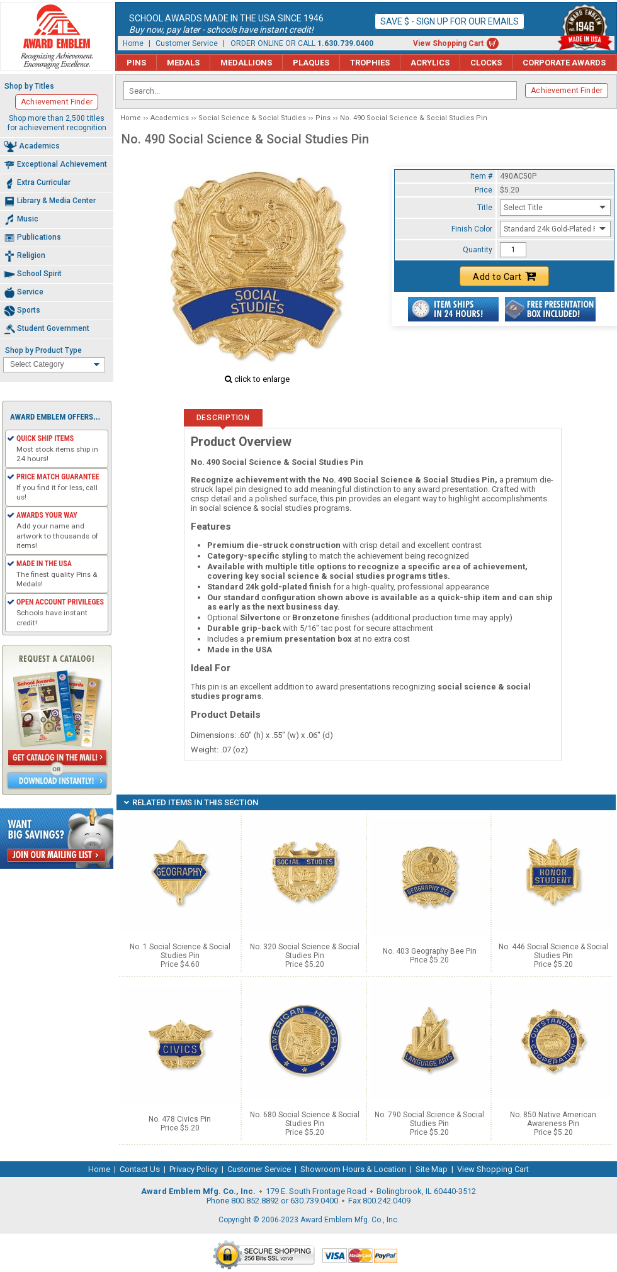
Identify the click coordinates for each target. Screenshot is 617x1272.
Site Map (432, 1169)
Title (484, 207)
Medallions (246, 62)
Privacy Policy (193, 1169)
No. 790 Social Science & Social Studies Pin (429, 1119)
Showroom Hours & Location (353, 1169)
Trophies (370, 62)
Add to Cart (504, 276)
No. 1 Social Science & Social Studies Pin (180, 951)
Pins (136, 62)
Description (223, 417)
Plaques (311, 62)
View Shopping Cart (448, 43)
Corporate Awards (564, 62)
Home (133, 43)
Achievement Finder (567, 90)
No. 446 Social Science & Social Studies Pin (553, 951)
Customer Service (187, 43)
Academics (169, 118)
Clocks (486, 62)
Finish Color (471, 229)
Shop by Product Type (43, 350)
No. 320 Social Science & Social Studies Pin (304, 951)
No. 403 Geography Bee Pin (430, 951)
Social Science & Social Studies (252, 118)
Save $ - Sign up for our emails (449, 21)
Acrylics (430, 62)
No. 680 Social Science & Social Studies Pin (304, 1119)
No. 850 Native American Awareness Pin (553, 1119)
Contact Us (140, 1169)
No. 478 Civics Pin (180, 1119)
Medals (183, 62)
